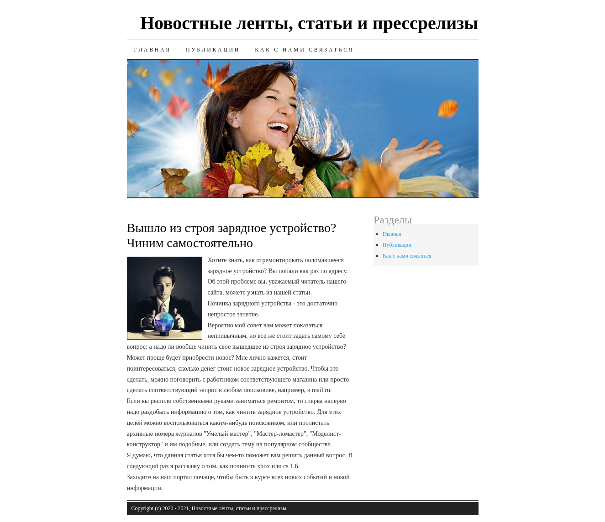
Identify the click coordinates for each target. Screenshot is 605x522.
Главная (152, 50)
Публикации (213, 50)
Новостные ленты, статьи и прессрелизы (309, 23)
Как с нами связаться (304, 50)
